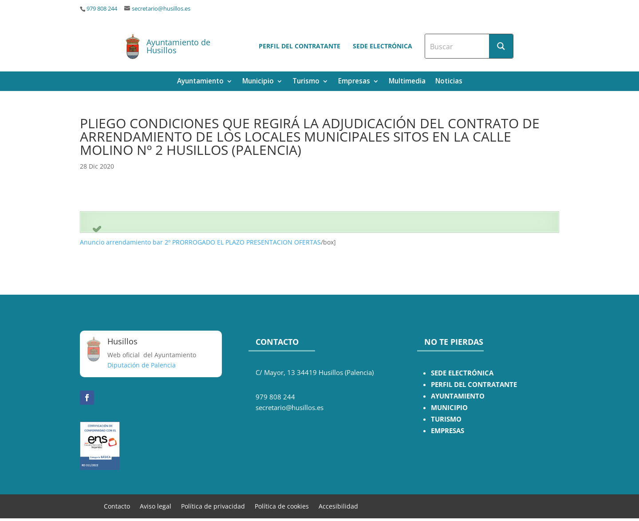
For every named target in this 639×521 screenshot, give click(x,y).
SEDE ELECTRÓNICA (462, 373)
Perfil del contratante (299, 46)
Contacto (117, 505)
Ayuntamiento (200, 82)
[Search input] (457, 46)
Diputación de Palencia (141, 365)
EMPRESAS (447, 430)
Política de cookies (282, 505)
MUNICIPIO (449, 407)
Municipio (258, 82)
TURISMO (446, 419)
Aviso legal (155, 505)
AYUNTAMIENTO (458, 396)
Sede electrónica (382, 46)
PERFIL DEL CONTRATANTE (474, 384)
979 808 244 (102, 8)
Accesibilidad (338, 505)
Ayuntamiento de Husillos (178, 46)
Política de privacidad (213, 505)
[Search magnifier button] (501, 46)
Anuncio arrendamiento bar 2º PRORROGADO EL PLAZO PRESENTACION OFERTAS (200, 242)
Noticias (448, 82)
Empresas (354, 82)
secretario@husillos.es (161, 8)
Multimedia (407, 82)
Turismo (306, 82)
